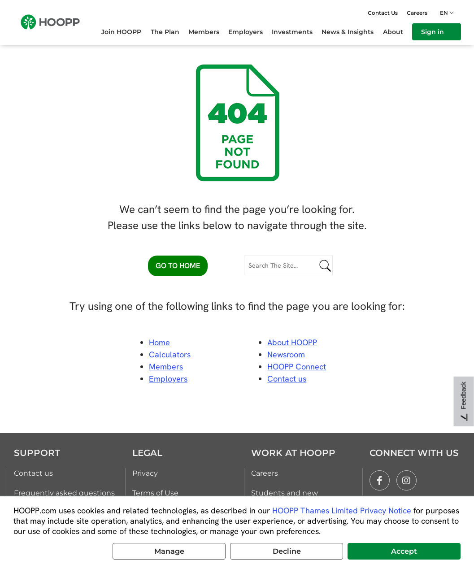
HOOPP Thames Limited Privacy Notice (341, 510)
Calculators (170, 354)
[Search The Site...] (288, 265)
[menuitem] (125, 32)
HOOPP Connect (296, 366)
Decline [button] (287, 551)
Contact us (33, 473)
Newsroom (286, 354)
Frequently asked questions (64, 493)
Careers (417, 12)
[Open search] (356, 13)
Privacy (145, 473)
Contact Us (383, 12)
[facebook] (380, 480)
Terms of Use (155, 493)
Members (166, 366)
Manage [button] (169, 551)
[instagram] (406, 480)
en (445, 12)
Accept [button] (404, 551)
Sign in (436, 32)
